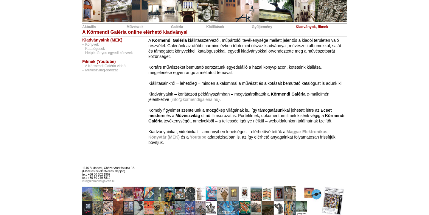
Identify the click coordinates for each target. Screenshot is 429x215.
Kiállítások (215, 27)
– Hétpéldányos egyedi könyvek (107, 53)
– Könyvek (90, 44)
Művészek (135, 27)
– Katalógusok (93, 49)
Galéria (177, 27)
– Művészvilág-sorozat (100, 70)
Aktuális (89, 27)
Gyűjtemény (262, 27)
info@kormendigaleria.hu (98, 181)
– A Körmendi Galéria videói (104, 66)
